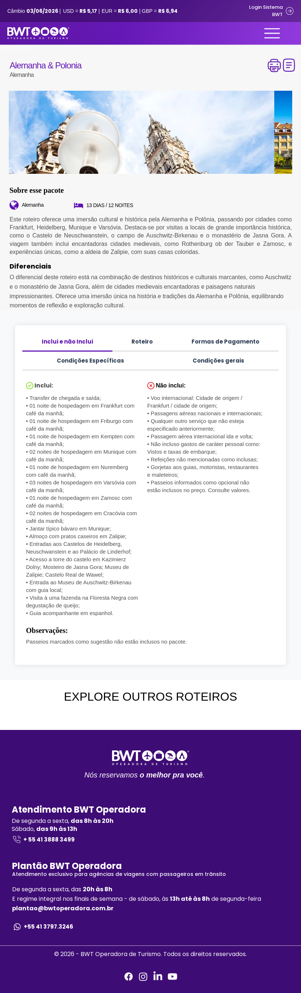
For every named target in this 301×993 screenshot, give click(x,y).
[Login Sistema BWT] (266, 11)
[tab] (67, 342)
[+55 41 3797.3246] (150, 926)
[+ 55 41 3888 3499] (150, 839)
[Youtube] (172, 976)
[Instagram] (143, 976)
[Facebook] (128, 976)
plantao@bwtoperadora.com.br (63, 908)
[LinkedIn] (157, 976)
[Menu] (272, 33)
